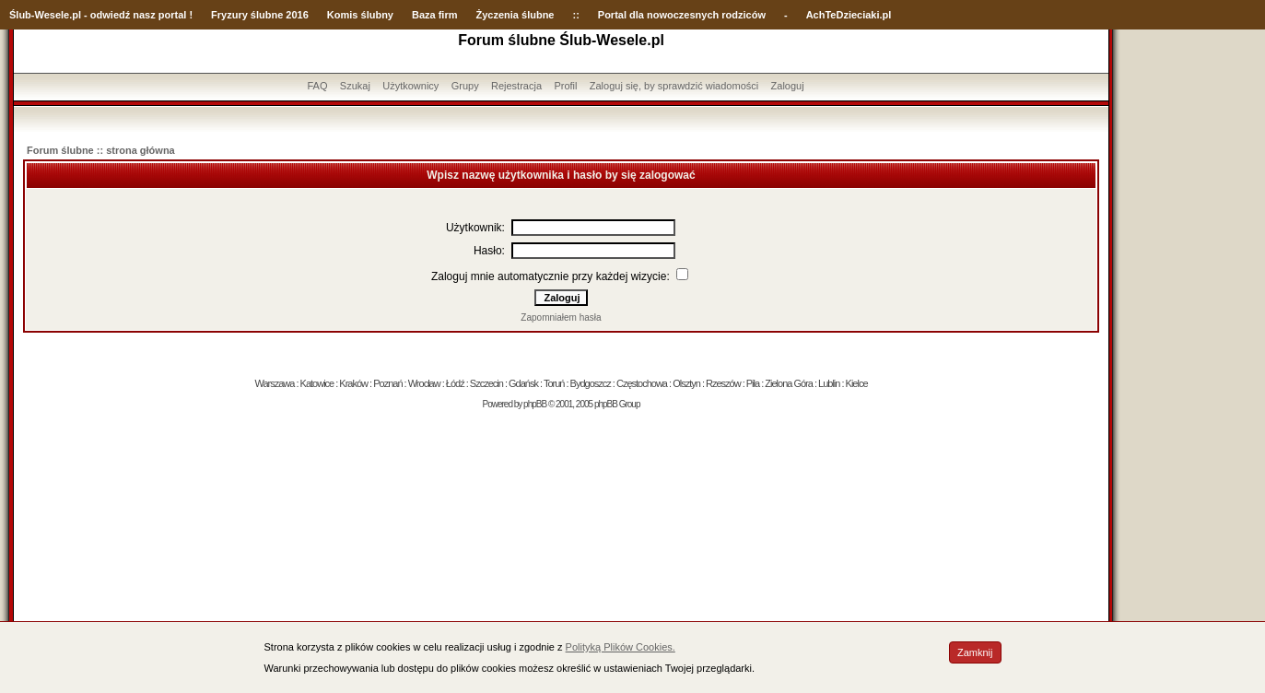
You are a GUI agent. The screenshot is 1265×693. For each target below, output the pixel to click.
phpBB (534, 404)
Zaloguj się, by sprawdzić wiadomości (674, 85)
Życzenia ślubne (515, 14)
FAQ (317, 85)
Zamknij (975, 652)
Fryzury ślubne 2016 (260, 14)
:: (575, 14)
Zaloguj (787, 85)
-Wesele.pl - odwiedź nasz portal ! (112, 14)
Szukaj (355, 85)
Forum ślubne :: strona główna (101, 150)
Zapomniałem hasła (561, 317)
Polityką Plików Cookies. (620, 646)
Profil (565, 85)
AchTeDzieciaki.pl (849, 14)
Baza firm (435, 14)
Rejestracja (516, 85)
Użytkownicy (410, 85)
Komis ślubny (360, 14)
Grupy (465, 85)
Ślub (20, 14)
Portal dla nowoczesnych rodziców (682, 14)
